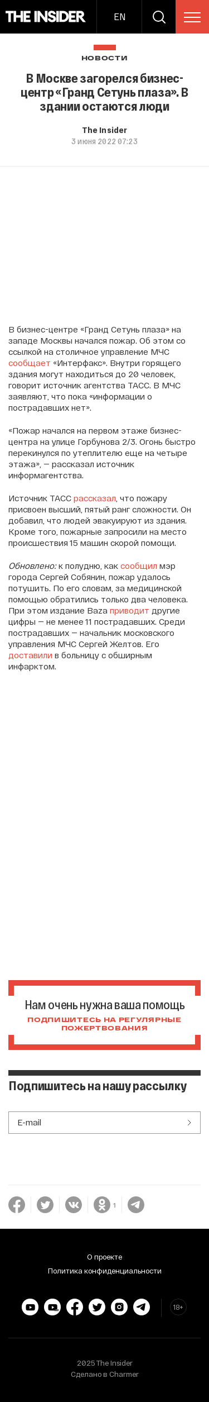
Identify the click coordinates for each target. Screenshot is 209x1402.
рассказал (95, 498)
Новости (104, 58)
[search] (159, 17)
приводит (129, 610)
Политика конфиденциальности (105, 1270)
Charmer (124, 1374)
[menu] (192, 17)
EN (119, 16)
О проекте (104, 1256)
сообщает (29, 363)
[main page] (46, 16)
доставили (30, 655)
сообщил (138, 565)
